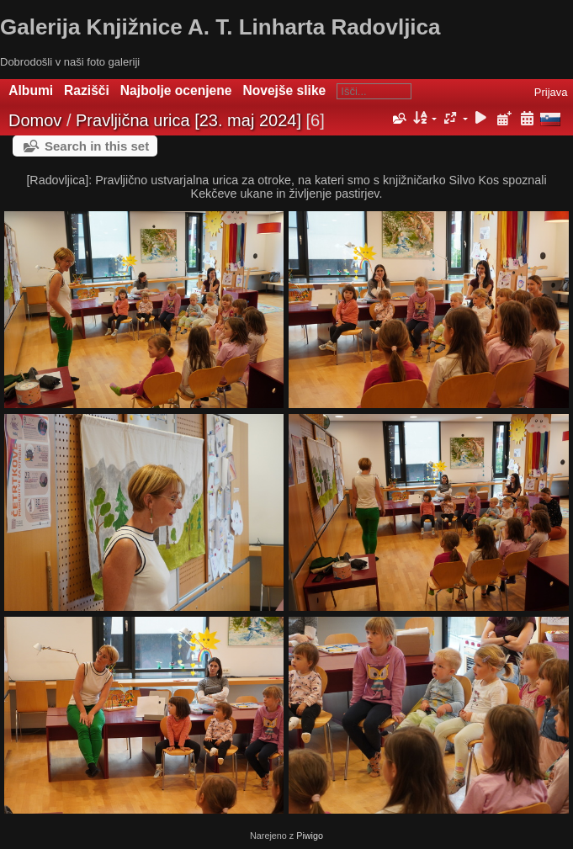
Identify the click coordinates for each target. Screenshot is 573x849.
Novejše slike (284, 90)
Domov (34, 120)
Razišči (86, 90)
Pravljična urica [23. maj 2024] (188, 120)
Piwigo (309, 835)
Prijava (551, 92)
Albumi (30, 90)
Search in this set (97, 146)
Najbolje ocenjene (176, 90)
